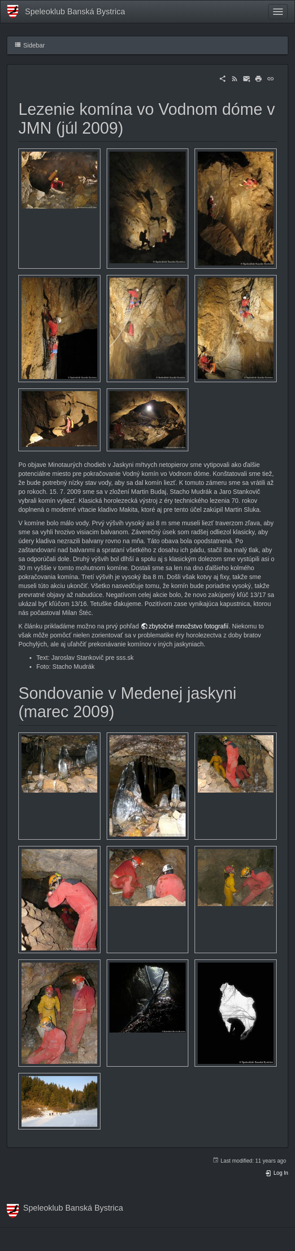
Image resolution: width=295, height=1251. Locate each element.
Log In (276, 1173)
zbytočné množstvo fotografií (189, 626)
